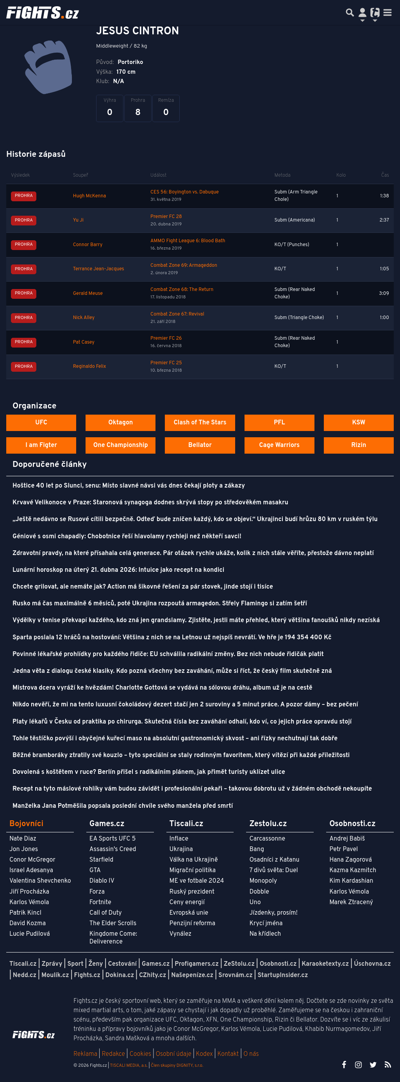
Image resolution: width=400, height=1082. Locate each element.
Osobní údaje (173, 1054)
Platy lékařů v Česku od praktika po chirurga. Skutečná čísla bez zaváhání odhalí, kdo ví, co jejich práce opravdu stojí (182, 722)
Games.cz (156, 964)
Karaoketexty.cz (325, 964)
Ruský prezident (192, 892)
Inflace (179, 839)
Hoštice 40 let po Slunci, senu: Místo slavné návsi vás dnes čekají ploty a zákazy (128, 486)
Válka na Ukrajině (194, 860)
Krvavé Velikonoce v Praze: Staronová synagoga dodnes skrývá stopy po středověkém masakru (150, 503)
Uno (255, 902)
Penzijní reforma (193, 924)
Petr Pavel (343, 849)
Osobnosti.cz (278, 964)
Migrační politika (193, 870)
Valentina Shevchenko (40, 881)
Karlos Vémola (29, 902)
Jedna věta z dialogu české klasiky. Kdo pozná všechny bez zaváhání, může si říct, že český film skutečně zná (172, 671)
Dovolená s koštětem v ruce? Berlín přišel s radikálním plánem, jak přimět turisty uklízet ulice (148, 772)
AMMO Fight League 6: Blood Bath (187, 241)
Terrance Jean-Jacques (98, 269)
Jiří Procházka (29, 892)
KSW (358, 423)
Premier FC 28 (166, 217)
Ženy (95, 964)
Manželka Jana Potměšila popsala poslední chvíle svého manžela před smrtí (122, 806)
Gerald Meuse (88, 294)
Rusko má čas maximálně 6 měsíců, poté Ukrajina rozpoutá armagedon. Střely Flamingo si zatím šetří (159, 604)
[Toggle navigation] (387, 12)
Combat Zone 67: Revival (177, 314)
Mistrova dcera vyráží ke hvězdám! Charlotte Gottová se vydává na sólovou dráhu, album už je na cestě (162, 688)
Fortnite (100, 902)
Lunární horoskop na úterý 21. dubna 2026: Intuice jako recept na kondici (118, 570)
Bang (256, 849)
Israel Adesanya (31, 870)
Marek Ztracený (351, 902)
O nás (251, 1054)
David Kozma (27, 924)
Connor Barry (88, 245)
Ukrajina (181, 849)
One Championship (120, 445)
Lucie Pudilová (29, 934)
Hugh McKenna (89, 196)
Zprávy (52, 964)
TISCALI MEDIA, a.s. (128, 1065)
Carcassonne (267, 839)
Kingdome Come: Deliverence (113, 937)
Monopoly (263, 881)
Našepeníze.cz (192, 975)
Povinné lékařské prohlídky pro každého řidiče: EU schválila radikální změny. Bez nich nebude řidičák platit (168, 654)
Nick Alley (84, 318)
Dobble (259, 892)
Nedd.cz (24, 975)
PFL (279, 423)
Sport (75, 964)
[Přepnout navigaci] (362, 12)
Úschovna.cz (372, 964)
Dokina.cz (119, 975)
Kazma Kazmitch (352, 870)
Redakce (113, 1054)
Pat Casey (84, 342)
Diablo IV (101, 881)
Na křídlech (265, 934)
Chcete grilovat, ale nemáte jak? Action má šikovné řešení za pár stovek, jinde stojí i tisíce (142, 587)
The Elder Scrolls (112, 924)
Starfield (101, 860)
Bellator (200, 445)
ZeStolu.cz (239, 964)
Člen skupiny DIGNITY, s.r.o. (177, 1065)
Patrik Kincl (25, 913)
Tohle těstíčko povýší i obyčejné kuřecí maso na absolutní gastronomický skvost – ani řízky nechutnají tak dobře (175, 739)
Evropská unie (189, 913)
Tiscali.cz (23, 964)
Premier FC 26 (166, 338)
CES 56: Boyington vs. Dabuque (184, 192)
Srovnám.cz (235, 975)
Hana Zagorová (350, 860)
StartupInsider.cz (282, 975)
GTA (95, 870)
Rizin (358, 445)
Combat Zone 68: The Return (181, 290)
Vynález (181, 934)
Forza (97, 892)
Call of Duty (105, 913)
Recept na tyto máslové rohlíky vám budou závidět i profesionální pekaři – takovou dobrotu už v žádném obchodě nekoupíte (192, 789)
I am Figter (41, 445)
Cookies (140, 1054)
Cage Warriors (279, 445)
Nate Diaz (22, 839)
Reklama (85, 1054)
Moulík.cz (55, 975)
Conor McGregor (32, 860)
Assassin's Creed (112, 849)
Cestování (122, 964)
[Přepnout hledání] (350, 12)
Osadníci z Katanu (274, 860)
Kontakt (228, 1054)
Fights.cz (87, 975)
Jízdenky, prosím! (273, 913)
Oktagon (120, 423)
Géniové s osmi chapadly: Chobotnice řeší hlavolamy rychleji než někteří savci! (126, 537)
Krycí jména (265, 924)
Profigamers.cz (197, 964)
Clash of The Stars (199, 423)
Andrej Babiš (347, 839)
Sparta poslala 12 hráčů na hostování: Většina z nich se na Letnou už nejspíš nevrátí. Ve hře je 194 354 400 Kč (172, 638)
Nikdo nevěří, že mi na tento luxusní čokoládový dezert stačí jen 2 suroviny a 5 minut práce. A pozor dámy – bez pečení (185, 705)
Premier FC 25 (166, 363)
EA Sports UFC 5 (112, 839)
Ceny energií (187, 902)
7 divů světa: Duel (273, 870)
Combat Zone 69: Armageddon (183, 266)
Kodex (205, 1054)
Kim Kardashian (351, 881)
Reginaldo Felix (89, 367)
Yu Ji (78, 220)
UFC (41, 423)
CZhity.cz (152, 975)
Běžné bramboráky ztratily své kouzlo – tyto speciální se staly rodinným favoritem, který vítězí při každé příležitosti (181, 755)
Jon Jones (23, 849)
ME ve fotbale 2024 (197, 881)
